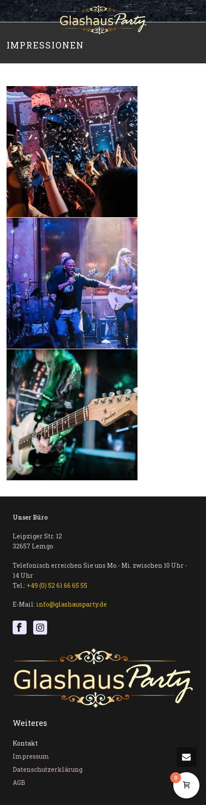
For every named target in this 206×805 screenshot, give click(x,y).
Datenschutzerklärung (47, 769)
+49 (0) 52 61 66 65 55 (57, 585)
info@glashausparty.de (71, 604)
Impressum (31, 756)
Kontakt (25, 743)
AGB (19, 782)
